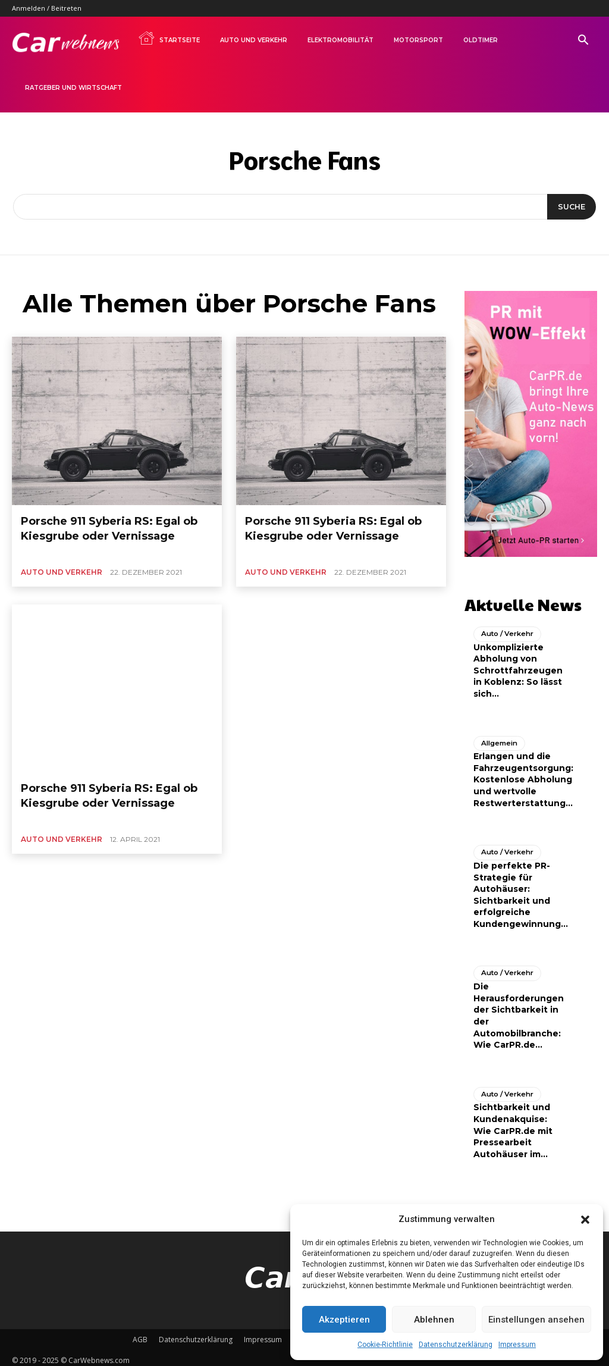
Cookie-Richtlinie (385, 1344)
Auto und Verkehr (253, 40)
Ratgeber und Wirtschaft (73, 88)
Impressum (517, 1344)
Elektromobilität (340, 40)
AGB (140, 1334)
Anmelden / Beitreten (46, 8)
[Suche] (570, 207)
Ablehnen (434, 1319)
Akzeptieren (344, 1319)
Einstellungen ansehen (536, 1319)
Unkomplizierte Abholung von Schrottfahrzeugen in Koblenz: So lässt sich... (518, 666)
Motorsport (418, 40)
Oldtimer (480, 40)
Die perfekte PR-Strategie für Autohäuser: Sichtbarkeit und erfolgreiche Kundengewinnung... (520, 890)
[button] (585, 1220)
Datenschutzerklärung (455, 1344)
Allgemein (498, 739)
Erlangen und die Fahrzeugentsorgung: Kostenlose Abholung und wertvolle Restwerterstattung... (523, 775)
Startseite (169, 38)
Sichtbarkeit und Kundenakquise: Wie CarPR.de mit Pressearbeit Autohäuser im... (513, 1125)
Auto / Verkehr (505, 630)
